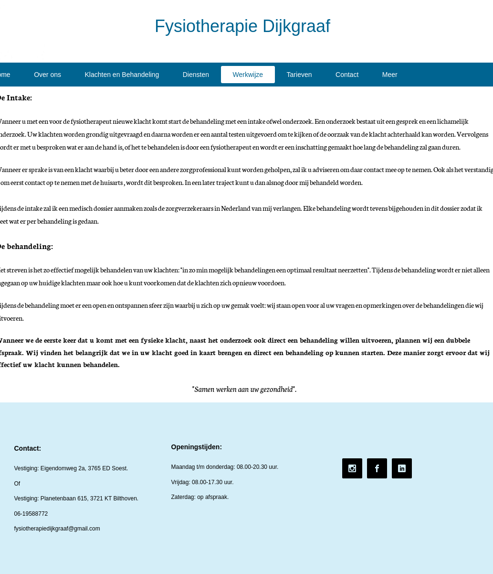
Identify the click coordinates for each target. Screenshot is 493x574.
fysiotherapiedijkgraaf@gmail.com (57, 528)
